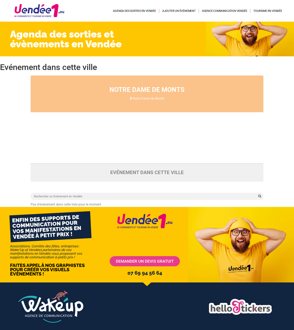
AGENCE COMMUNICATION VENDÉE (224, 10)
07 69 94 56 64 (144, 273)
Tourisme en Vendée (267, 10)
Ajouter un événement (179, 10)
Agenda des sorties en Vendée (134, 10)
